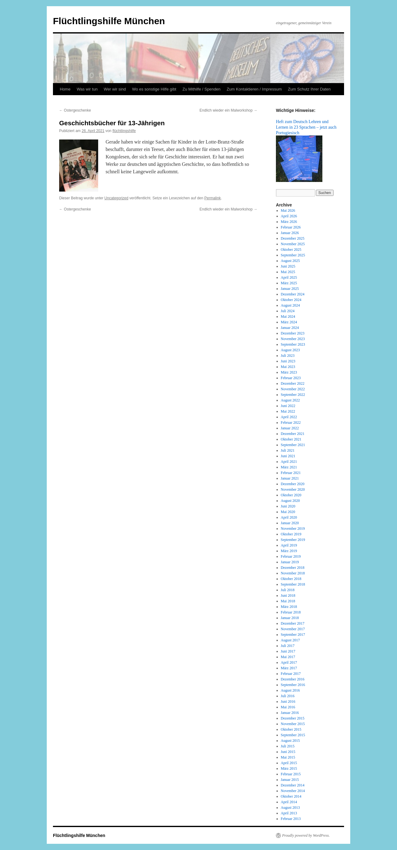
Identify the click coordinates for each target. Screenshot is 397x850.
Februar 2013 (291, 819)
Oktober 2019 (291, 534)
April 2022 (289, 417)
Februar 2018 (291, 612)
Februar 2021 (291, 473)
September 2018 (293, 584)
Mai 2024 (288, 316)
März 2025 (289, 283)
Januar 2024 (290, 327)
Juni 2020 (288, 506)
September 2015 (293, 735)
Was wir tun (87, 89)
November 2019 (293, 528)
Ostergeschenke (75, 110)
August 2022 (290, 400)
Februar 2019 (291, 556)
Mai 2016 (288, 707)
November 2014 (293, 791)
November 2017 (293, 629)
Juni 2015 (288, 752)
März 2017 (289, 668)
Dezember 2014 (292, 785)
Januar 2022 (290, 428)
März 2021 (289, 467)
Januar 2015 (290, 779)
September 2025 (293, 255)
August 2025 (290, 261)
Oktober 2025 (291, 249)
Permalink (212, 198)
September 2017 (293, 634)
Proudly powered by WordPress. (306, 835)
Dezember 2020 (292, 484)
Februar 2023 (291, 378)
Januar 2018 (290, 618)
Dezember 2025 (292, 238)
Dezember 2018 (292, 567)
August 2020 (290, 500)
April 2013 (289, 813)
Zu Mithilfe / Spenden (201, 89)
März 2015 (289, 768)
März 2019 (289, 551)
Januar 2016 (290, 713)
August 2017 (290, 640)
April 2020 (289, 517)
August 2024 (290, 305)
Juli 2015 (287, 746)
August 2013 (290, 807)
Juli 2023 (287, 355)
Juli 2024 (287, 311)
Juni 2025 (288, 266)
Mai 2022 (288, 411)
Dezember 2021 (292, 434)
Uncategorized (116, 198)
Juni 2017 (288, 651)
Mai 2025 (288, 272)
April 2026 (289, 216)
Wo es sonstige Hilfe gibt (154, 89)
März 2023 (289, 372)
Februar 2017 (291, 673)
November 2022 (293, 389)
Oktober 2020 (291, 495)
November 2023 (293, 339)
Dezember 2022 (292, 383)
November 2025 (293, 244)
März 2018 (289, 606)
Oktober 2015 (291, 729)
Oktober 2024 (291, 300)
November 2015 (293, 724)
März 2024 (289, 322)
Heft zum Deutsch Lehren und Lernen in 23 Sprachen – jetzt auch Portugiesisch (306, 127)
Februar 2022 (291, 422)
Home (65, 89)
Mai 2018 (288, 601)
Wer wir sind (115, 89)
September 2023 (293, 344)
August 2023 (290, 350)
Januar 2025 (290, 288)
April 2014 (289, 802)
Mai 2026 (288, 210)
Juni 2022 (288, 406)
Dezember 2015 (292, 718)
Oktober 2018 (291, 579)
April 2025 (289, 277)
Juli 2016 (287, 696)
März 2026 (289, 221)
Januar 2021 (290, 478)
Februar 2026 (291, 227)
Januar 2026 (290, 233)
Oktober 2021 (291, 439)
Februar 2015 (291, 774)
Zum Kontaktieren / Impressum (254, 89)
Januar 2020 (290, 523)
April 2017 (289, 662)
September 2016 (293, 685)
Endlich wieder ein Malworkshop (228, 110)
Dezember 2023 (292, 333)
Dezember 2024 (292, 294)
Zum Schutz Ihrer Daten (309, 89)
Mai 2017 (288, 657)
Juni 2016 (288, 701)
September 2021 (293, 445)
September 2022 (293, 394)
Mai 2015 (288, 757)
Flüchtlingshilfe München (109, 21)
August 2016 (290, 690)
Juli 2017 (287, 646)
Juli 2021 (287, 450)
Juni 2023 (288, 361)
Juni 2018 (288, 595)
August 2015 (290, 740)
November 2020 (293, 489)
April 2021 (289, 461)
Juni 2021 (288, 456)
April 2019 (289, 545)
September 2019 (293, 540)
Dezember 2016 (292, 679)
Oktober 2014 (291, 796)
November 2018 (293, 573)
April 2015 (289, 763)
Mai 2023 (288, 367)
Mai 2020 (288, 512)
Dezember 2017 (292, 623)
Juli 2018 (287, 590)
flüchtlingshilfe (124, 131)
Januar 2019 (290, 562)
